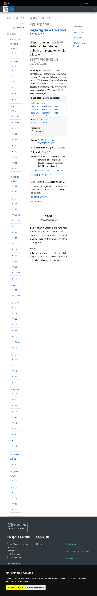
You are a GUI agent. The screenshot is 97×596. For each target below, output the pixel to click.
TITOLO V (14, 471)
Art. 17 (14, 186)
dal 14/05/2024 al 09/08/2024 (44, 112)
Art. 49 (14, 428)
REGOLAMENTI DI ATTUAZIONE (47, 170)
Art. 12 (14, 145)
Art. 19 (14, 203)
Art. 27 (14, 261)
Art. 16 (14, 168)
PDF (40, 122)
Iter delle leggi (79, 32)
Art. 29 (14, 278)
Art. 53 (13, 459)
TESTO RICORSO (39, 197)
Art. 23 (14, 238)
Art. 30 (14, 290)
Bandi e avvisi (70, 544)
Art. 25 (14, 249)
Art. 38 (14, 359)
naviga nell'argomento (17, 25)
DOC (45, 122)
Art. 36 (14, 336)
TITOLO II (14, 61)
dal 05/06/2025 (38, 103)
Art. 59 (14, 509)
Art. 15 (14, 162)
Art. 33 (14, 319)
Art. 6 (14, 93)
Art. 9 (14, 128)
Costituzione (78, 37)
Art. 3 (14, 76)
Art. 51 (14, 440)
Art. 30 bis (16, 295)
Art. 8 (14, 110)
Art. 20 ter (16, 220)
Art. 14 (14, 157)
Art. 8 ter (15, 122)
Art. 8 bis (15, 116)
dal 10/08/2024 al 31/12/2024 (44, 109)
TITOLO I (14, 44)
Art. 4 (14, 82)
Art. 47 (14, 417)
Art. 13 (14, 151)
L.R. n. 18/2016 (15, 39)
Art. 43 (14, 394)
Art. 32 (14, 313)
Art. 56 (14, 492)
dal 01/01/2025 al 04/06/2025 (44, 106)
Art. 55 (14, 480)
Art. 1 (14, 53)
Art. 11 (14, 139)
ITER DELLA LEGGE (41, 175)
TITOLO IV (14, 454)
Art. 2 (14, 70)
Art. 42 (14, 382)
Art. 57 (14, 498)
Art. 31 (14, 307)
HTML (33, 122)
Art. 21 (14, 226)
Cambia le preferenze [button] (35, 587)
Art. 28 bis (16, 272)
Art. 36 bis (16, 342)
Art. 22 (14, 232)
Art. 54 (13, 464)
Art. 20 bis (16, 214)
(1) (48, 223)
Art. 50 (14, 434)
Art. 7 (14, 99)
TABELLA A (44, 152)
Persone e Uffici (71, 558)
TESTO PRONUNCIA (41, 201)
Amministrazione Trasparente (77, 551)
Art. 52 (14, 446)
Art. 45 (14, 405)
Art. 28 (14, 266)
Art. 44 (14, 399)
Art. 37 (14, 347)
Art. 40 (14, 371)
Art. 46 (14, 411)
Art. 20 (14, 209)
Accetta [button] (11, 587)
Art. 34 (14, 324)
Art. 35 (14, 330)
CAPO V (14, 355)
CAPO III (15, 285)
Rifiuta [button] (20, 587)
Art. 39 (14, 365)
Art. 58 (14, 503)
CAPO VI (15, 389)
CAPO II (14, 106)
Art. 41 (14, 376)
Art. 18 (14, 191)
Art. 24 (14, 243)
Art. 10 (14, 134)
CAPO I (14, 48)
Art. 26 (14, 255)
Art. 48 (14, 423)
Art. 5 (14, 87)
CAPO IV (15, 302)
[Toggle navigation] (95, 9)
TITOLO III (14, 177)
